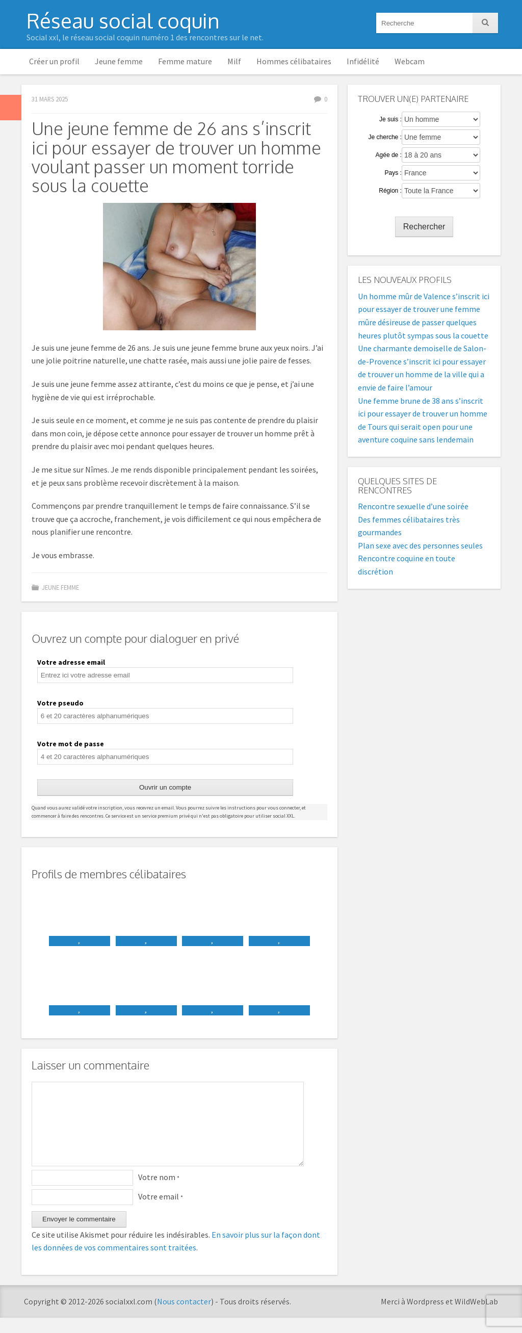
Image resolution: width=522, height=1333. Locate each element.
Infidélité (363, 61)
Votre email (160, 1212)
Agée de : (389, 155)
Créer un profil (54, 61)
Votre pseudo (60, 703)
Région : (390, 190)
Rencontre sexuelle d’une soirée (413, 506)
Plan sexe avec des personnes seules (420, 545)
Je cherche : (385, 137)
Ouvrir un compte (165, 787)
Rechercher (424, 226)
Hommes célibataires (293, 61)
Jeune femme (119, 61)
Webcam (410, 61)
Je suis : (390, 119)
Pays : (393, 172)
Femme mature (185, 61)
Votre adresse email (71, 662)
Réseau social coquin (123, 20)
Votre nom (158, 1192)
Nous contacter (184, 1317)
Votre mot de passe (70, 743)
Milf (234, 61)
